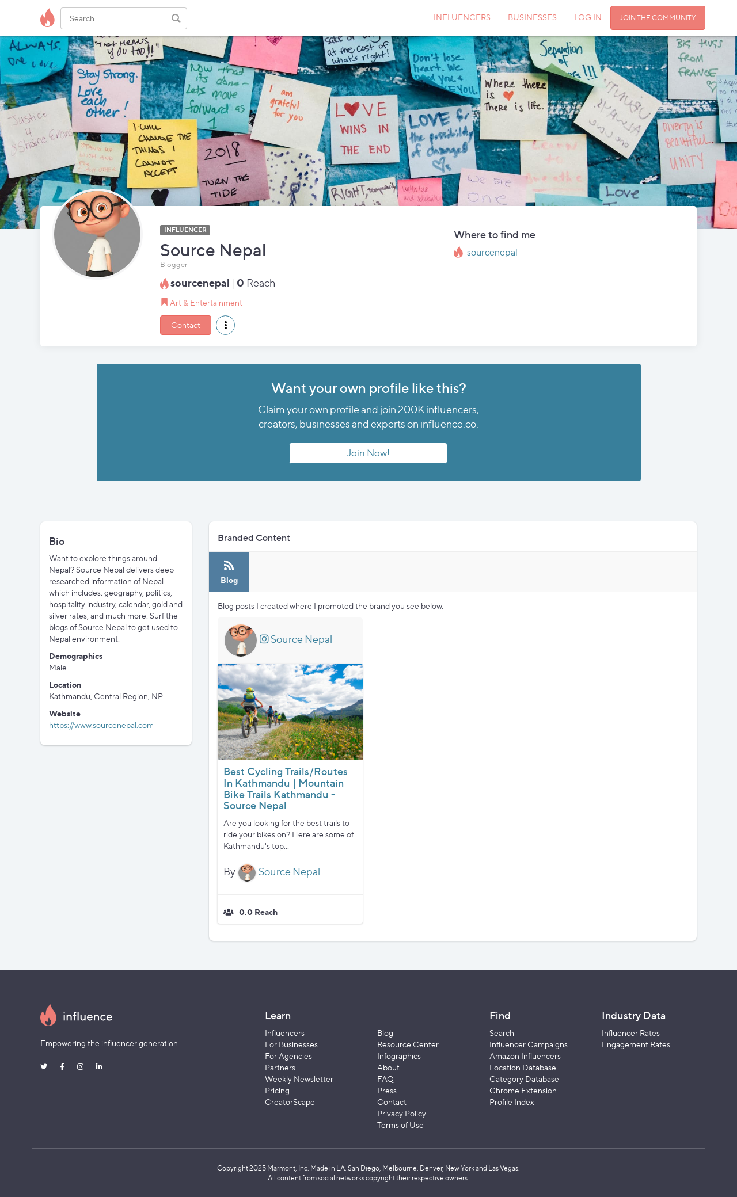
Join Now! (368, 453)
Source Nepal (296, 639)
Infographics (399, 1056)
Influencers (285, 1033)
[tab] (229, 572)
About (388, 1067)
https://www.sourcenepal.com (101, 725)
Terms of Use (400, 1125)
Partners (280, 1067)
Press (387, 1090)
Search (501, 1033)
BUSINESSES (532, 17)
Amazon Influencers (525, 1056)
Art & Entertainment (206, 302)
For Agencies (288, 1056)
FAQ (385, 1079)
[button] (225, 325)
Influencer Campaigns (528, 1044)
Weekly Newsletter (299, 1079)
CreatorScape (290, 1102)
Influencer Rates (631, 1033)
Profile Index (511, 1102)
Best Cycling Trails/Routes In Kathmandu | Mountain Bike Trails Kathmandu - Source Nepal (285, 788)
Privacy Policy (401, 1113)
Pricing (277, 1090)
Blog (385, 1033)
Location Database (522, 1067)
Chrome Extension (523, 1090)
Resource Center (408, 1044)
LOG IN (588, 17)
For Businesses (291, 1044)
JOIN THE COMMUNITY (658, 17)
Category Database (524, 1079)
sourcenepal (492, 252)
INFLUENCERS (462, 17)
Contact (185, 325)
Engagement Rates (636, 1044)
